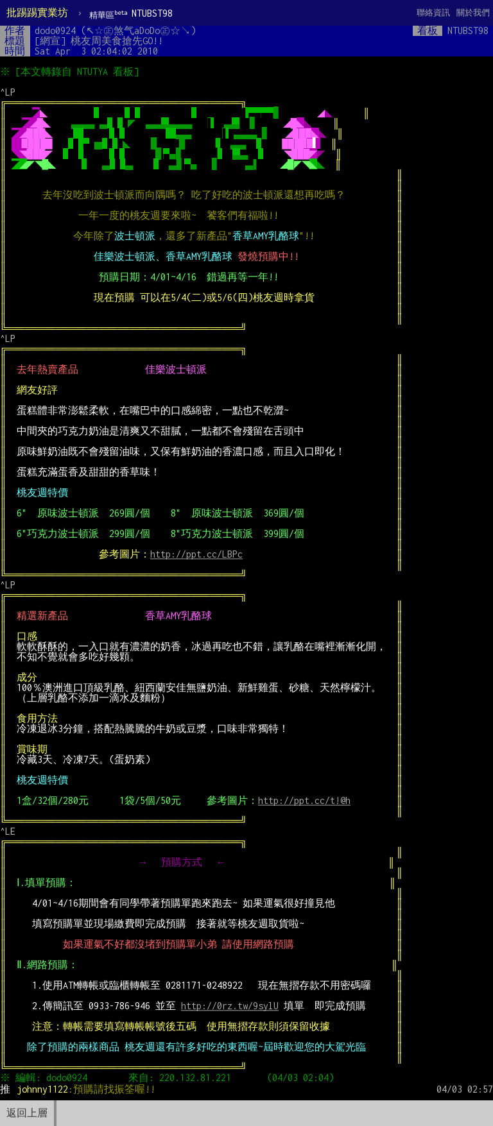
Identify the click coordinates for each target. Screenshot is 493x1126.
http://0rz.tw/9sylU (230, 1005)
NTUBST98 (131, 14)
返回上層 (27, 1112)
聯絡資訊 (433, 12)
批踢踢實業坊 (37, 12)
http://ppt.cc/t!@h (304, 800)
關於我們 (473, 12)
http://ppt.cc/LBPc (196, 554)
